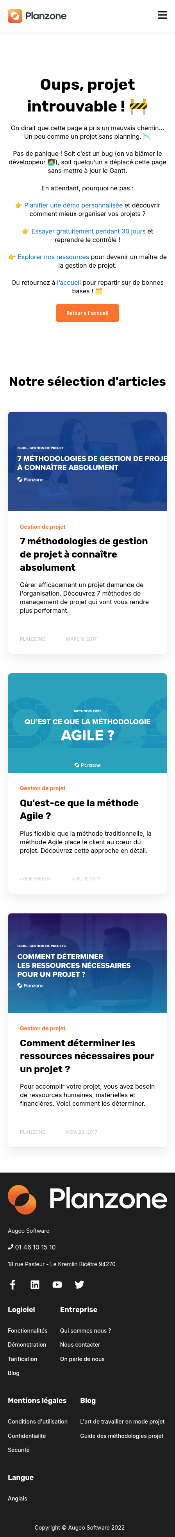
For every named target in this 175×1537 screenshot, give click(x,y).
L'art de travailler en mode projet (122, 1421)
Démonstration (27, 1344)
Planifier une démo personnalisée (73, 205)
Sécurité (19, 1449)
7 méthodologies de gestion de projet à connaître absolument (84, 554)
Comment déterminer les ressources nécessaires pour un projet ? (87, 1056)
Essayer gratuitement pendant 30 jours (88, 231)
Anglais (17, 1498)
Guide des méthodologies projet (121, 1435)
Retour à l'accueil (87, 313)
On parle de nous (82, 1359)
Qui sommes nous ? (85, 1330)
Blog (14, 1373)
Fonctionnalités (28, 1330)
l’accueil (69, 282)
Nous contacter (80, 1344)
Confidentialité (27, 1435)
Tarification (22, 1359)
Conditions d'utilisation (38, 1421)
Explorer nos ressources (53, 257)
